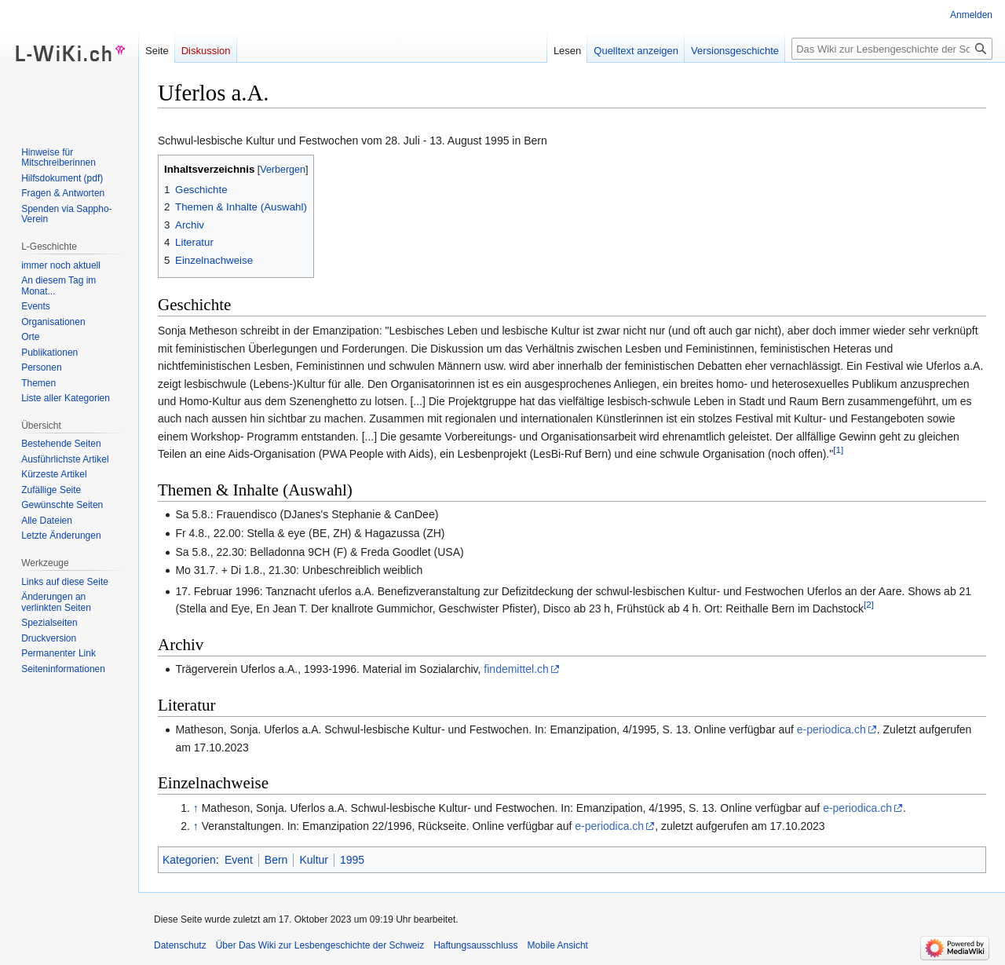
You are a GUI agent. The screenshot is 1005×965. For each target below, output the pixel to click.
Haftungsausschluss (475, 945)
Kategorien (189, 860)
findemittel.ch (516, 669)
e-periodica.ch (831, 729)
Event (239, 860)
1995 (352, 860)
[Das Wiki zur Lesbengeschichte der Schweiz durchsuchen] (891, 49)
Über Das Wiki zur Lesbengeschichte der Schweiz (320, 945)
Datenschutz (180, 945)
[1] (838, 450)
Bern (276, 860)
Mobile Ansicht (558, 945)
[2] (869, 605)
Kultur (313, 860)
